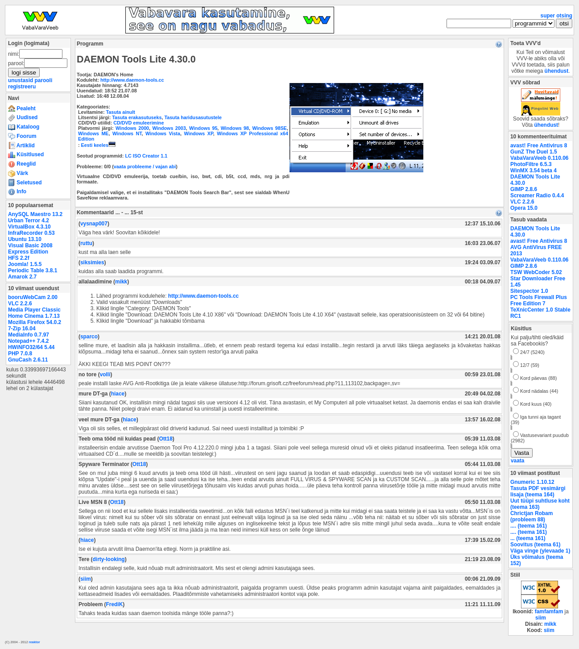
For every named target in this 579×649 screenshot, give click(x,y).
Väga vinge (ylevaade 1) (540, 551)
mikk (121, 282)
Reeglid (22, 164)
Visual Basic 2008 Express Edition (30, 248)
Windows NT (127, 133)
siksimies (92, 262)
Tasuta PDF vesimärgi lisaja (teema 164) (538, 491)
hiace (117, 394)
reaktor (34, 642)
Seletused (25, 182)
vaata (517, 461)
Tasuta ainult (120, 112)
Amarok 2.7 (22, 277)
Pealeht (22, 108)
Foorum (22, 136)
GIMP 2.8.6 (523, 189)
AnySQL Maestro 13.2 (35, 214)
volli (105, 374)
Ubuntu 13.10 (24, 239)
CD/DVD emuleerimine (138, 122)
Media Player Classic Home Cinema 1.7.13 (34, 313)
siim (85, 579)
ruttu (86, 243)
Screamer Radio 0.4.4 (537, 195)
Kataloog (23, 127)
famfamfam (549, 611)
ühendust (557, 71)
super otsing (556, 15)
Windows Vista (162, 133)
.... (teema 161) (528, 526)
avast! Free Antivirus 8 (538, 145)
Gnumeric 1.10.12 (532, 482)
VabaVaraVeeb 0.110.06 (539, 158)
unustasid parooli (30, 80)
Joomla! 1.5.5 (24, 264)
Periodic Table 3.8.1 (32, 270)
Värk (18, 173)
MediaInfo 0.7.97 (28, 335)
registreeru (22, 86)
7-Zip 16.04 (22, 328)
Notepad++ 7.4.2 (28, 341)
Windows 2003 (169, 128)
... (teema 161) (528, 538)
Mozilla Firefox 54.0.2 (34, 322)
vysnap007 (94, 223)
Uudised (22, 117)
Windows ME (93, 133)
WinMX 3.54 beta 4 (533, 170)
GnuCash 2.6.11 (28, 360)
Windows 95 (203, 128)
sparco (89, 336)
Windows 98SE (269, 128)
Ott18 (165, 439)
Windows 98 (235, 128)
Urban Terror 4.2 (28, 220)
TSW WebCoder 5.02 (536, 272)
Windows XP (198, 133)
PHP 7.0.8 (20, 353)
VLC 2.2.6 (20, 303)
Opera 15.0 (524, 208)
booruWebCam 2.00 (33, 297)
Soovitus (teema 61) (535, 544)
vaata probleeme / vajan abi (145, 166)
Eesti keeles (98, 145)
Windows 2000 (132, 128)
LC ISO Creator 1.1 (146, 155)
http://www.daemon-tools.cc (132, 80)
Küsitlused (26, 154)
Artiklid (21, 145)
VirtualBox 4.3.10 (29, 227)
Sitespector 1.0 (529, 291)
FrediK (114, 604)
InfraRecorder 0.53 (31, 233)
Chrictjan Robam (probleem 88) (531, 516)
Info (17, 191)
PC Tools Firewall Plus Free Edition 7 (538, 300)
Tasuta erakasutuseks (136, 117)
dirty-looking (109, 559)
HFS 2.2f (18, 258)
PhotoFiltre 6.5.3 (531, 164)
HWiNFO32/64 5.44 (31, 347)
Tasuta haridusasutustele (192, 117)
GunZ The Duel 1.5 (533, 152)
